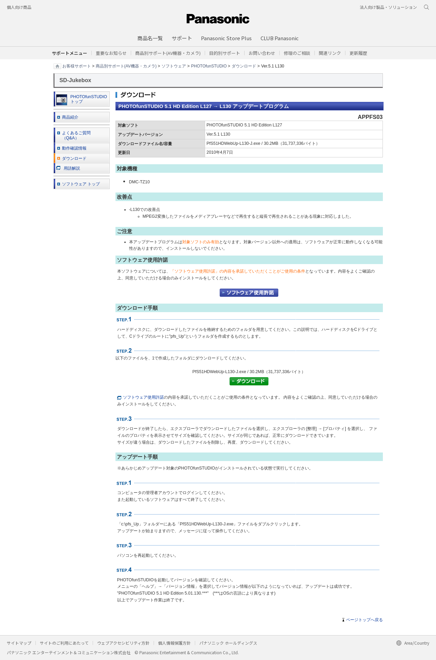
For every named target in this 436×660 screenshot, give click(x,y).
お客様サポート (76, 65)
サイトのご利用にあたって (64, 643)
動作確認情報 (74, 148)
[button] (224, 53)
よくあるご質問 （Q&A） (76, 135)
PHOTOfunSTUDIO (209, 65)
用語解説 (68, 168)
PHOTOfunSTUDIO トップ (81, 99)
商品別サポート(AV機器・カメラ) (126, 65)
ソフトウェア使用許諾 (140, 397)
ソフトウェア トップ (81, 184)
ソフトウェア (173, 65)
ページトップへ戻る (364, 619)
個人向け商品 (19, 7)
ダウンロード (244, 65)
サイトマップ (19, 643)
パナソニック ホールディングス (228, 643)
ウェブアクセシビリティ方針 (123, 643)
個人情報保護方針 (174, 643)
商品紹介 (70, 117)
